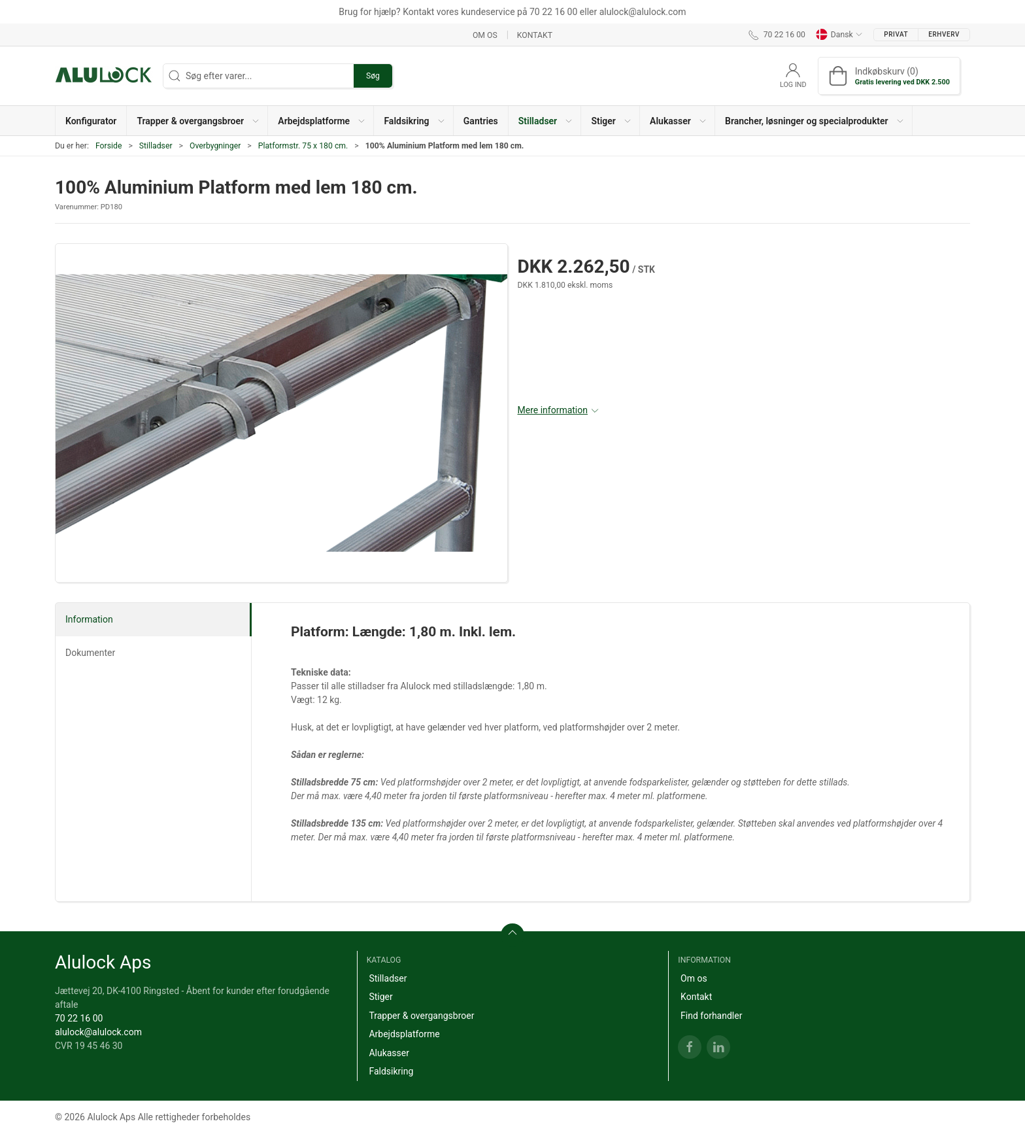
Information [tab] (89, 619)
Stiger (380, 996)
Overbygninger (215, 145)
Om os (485, 34)
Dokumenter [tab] (90, 652)
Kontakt (534, 34)
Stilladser (156, 145)
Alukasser (389, 1053)
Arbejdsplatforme (404, 1034)
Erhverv (944, 34)
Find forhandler (711, 1015)
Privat (896, 34)
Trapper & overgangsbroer (421, 1015)
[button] (197, 120)
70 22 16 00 (79, 1018)
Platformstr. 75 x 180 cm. (303, 145)
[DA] (104, 76)
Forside (108, 145)
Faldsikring (391, 1071)
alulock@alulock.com (98, 1032)
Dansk (839, 35)
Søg (373, 75)
